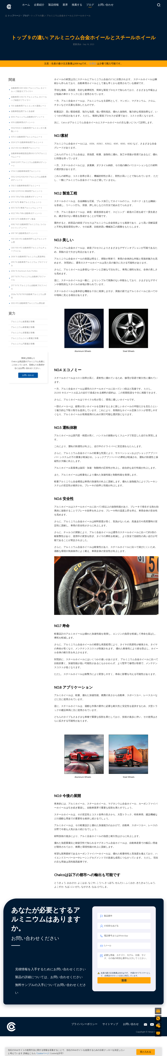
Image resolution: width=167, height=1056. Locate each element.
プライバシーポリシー (84, 1023)
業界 (70, 6)
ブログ (95, 6)
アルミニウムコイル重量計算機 (24, 337)
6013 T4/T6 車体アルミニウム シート (26, 206)
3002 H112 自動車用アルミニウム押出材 (28, 302)
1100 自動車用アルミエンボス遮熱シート (28, 104)
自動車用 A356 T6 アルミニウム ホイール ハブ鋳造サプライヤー (29, 97)
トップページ (14, 14)
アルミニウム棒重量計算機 (22, 326)
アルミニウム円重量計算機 (22, 342)
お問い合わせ (111, 6)
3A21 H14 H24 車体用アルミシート (25, 147)
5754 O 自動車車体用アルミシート (26, 170)
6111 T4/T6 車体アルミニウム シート (26, 201)
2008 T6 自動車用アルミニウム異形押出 (28, 255)
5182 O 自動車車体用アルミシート (25, 184)
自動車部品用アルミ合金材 (22, 110)
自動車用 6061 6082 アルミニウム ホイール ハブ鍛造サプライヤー (28, 89)
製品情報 (58, 6)
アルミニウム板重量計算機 (22, 320)
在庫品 (92, 62)
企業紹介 (44, 6)
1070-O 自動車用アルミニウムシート (27, 136)
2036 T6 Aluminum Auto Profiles (24, 270)
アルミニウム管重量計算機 (22, 331)
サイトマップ (110, 1023)
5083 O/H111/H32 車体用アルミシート (27, 190)
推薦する (82, 6)
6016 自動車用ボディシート (23, 121)
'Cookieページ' (42, 1053)
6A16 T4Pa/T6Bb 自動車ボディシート (26, 195)
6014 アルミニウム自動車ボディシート (28, 116)
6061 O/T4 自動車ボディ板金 (23, 218)
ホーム (31, 6)
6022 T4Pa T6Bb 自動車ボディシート (26, 212)
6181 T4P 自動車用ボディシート (24, 232)
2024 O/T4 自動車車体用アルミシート (27, 141)
